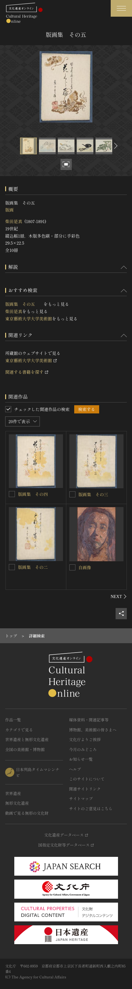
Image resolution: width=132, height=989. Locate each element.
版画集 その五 (24, 304)
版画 (9, 210)
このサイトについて (87, 779)
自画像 (84, 567)
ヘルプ (75, 769)
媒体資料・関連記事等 (89, 720)
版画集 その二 (35, 567)
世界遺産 (13, 793)
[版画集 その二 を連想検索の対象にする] (12, 567)
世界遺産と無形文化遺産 (27, 739)
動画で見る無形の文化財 (27, 813)
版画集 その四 (35, 494)
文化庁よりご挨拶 (85, 739)
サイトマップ (81, 798)
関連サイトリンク (85, 789)
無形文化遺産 (17, 803)
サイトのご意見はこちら (91, 808)
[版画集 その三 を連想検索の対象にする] (72, 494)
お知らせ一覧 (81, 759)
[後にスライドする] (115, 146)
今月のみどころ (83, 749)
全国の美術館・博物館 (25, 749)
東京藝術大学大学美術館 (28, 319)
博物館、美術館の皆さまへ (92, 730)
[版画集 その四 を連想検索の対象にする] (12, 494)
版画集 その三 (95, 494)
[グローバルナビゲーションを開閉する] (121, 8)
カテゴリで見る (19, 730)
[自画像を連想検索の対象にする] (72, 567)
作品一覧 (13, 720)
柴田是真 (13, 221)
